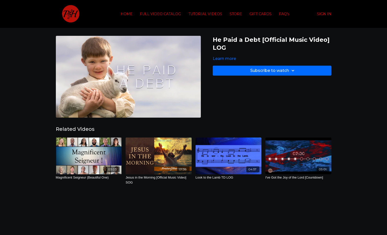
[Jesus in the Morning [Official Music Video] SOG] (159, 180)
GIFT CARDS (260, 14)
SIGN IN (324, 14)
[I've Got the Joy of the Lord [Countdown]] (298, 177)
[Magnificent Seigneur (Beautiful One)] (89, 177)
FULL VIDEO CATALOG (160, 14)
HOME (127, 14)
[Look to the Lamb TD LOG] (229, 177)
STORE (236, 14)
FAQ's (284, 14)
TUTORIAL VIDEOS (205, 14)
